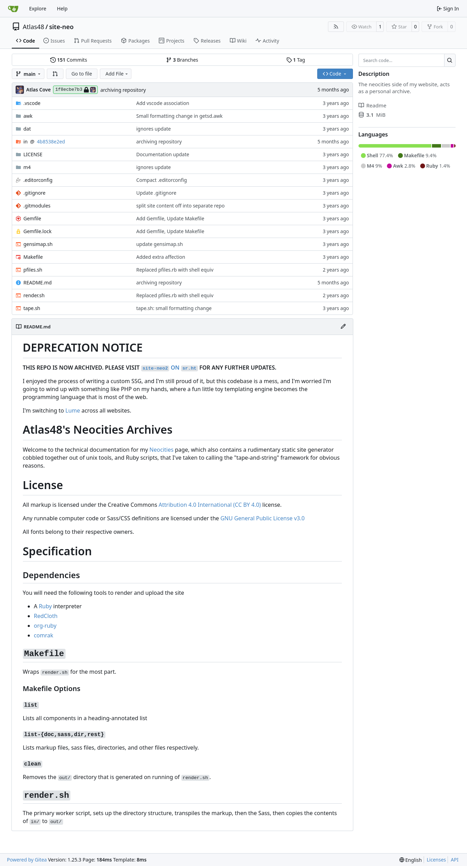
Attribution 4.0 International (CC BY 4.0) (210, 505)
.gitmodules (37, 205)
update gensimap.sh (159, 244)
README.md (38, 282)
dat (27, 128)
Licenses (436, 859)
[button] (55, 74)
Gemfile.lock (38, 231)
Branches (182, 59)
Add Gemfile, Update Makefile (170, 218)
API (454, 859)
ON (169, 367)
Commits (68, 59)
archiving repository (123, 90)
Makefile (33, 257)
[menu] (410, 860)
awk (28, 116)
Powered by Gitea (27, 859)
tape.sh (32, 308)
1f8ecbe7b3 (75, 89)
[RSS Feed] (336, 26)
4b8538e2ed (51, 141)
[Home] (13, 8)
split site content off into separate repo (180, 205)
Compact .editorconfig (161, 180)
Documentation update (162, 154)
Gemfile (32, 218)
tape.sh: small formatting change (173, 308)
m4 (27, 167)
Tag (295, 59)
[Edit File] (343, 327)
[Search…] (450, 60)
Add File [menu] (117, 73)
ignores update (153, 128)
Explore (37, 8)
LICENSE (33, 154)
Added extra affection (160, 257)
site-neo (61, 26)
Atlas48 (33, 26)
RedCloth (46, 616)
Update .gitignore (156, 192)
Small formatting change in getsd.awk (179, 116)
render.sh (34, 295)
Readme (372, 105)
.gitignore (35, 192)
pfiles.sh (33, 269)
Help (62, 8)
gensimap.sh (38, 244)
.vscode (32, 103)
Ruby (45, 606)
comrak (43, 635)
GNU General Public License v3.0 (262, 518)
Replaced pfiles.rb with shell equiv (175, 269)
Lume (73, 410)
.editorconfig (38, 180)
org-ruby (45, 625)
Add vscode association (162, 103)
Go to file (81, 73)
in (26, 141)
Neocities (161, 449)
